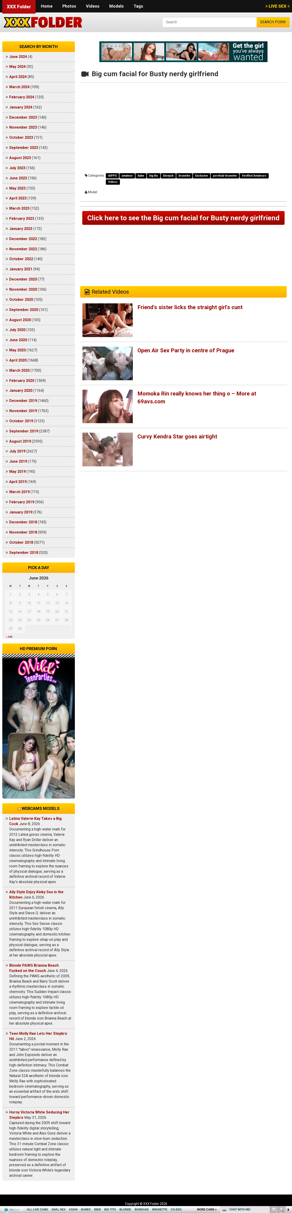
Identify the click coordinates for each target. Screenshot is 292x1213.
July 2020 (17, 330)
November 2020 (23, 289)
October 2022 (21, 259)
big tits (153, 175)
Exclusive (201, 175)
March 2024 (19, 87)
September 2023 (23, 147)
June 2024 (18, 56)
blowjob (168, 175)
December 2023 (23, 117)
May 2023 (17, 188)
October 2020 (21, 299)
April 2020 (18, 360)
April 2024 (18, 77)
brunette (184, 175)
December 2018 (23, 522)
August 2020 (20, 320)
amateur (127, 175)
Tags (138, 6)
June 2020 (18, 340)
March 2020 (19, 370)
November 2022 (23, 249)
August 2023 (20, 158)
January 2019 (20, 512)
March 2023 (19, 208)
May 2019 (17, 471)
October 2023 (21, 137)
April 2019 (18, 482)
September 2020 (23, 310)
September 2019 (23, 431)
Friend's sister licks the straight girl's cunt (190, 307)
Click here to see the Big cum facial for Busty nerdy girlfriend (183, 218)
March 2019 (19, 492)
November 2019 (23, 411)
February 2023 (21, 218)
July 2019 (17, 451)
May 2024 (17, 66)
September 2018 (23, 552)
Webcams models (41, 808)
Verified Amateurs (254, 175)
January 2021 (20, 269)
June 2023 (18, 178)
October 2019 (21, 421)
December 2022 (23, 239)
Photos (69, 6)
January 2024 (20, 107)
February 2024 (21, 97)
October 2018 (21, 542)
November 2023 (23, 127)
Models (116, 6)
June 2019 (18, 461)
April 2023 (18, 198)
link (288, 1141)
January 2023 (20, 228)
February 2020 (21, 380)
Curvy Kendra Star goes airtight (177, 436)
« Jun (9, 637)
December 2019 (23, 400)
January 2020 (20, 390)
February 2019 (21, 502)
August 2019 (20, 441)
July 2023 (17, 168)
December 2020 (23, 279)
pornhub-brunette (225, 175)
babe (141, 175)
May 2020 (17, 350)
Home (46, 6)
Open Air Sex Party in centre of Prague (185, 350)
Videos (92, 6)
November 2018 (23, 532)
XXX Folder (19, 6)
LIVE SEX (277, 6)
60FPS (112, 175)
